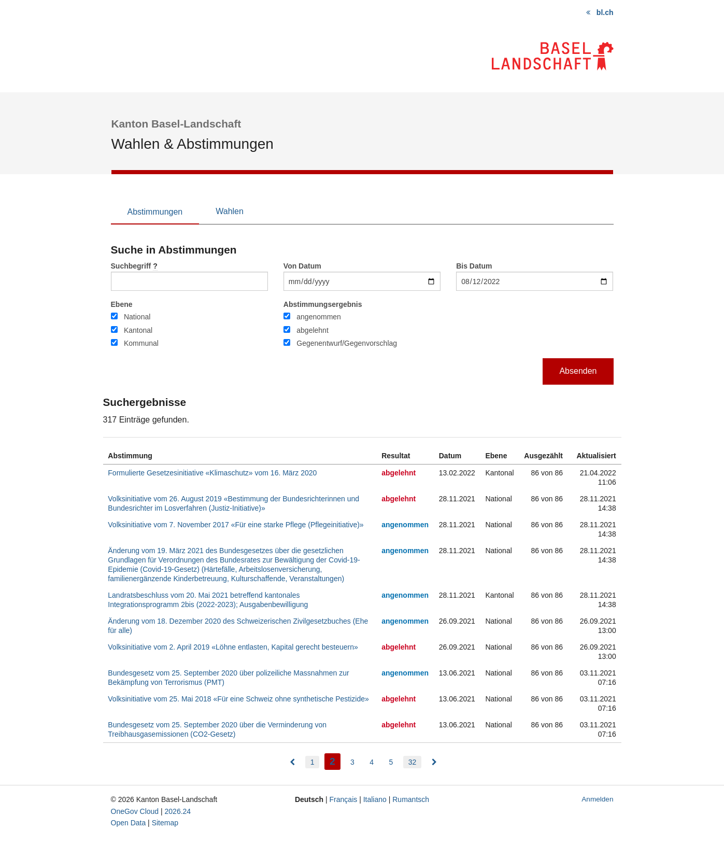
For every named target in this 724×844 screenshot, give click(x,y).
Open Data (128, 823)
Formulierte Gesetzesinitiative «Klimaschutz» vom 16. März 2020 (212, 473)
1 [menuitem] (312, 762)
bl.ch (605, 12)
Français (344, 799)
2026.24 (178, 811)
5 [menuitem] (391, 762)
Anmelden (597, 799)
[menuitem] (292, 762)
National (137, 317)
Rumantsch (410, 799)
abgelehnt (312, 330)
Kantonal (138, 330)
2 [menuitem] (335, 760)
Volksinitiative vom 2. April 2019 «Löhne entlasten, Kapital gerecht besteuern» (233, 647)
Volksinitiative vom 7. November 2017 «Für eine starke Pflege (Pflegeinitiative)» (235, 525)
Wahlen (230, 211)
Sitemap (165, 823)
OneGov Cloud (135, 811)
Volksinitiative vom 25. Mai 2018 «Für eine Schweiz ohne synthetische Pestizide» (238, 699)
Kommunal (141, 343)
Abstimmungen (155, 211)
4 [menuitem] (372, 762)
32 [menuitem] (412, 762)
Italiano (375, 799)
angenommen (318, 317)
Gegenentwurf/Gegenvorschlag (346, 343)
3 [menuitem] (352, 762)
